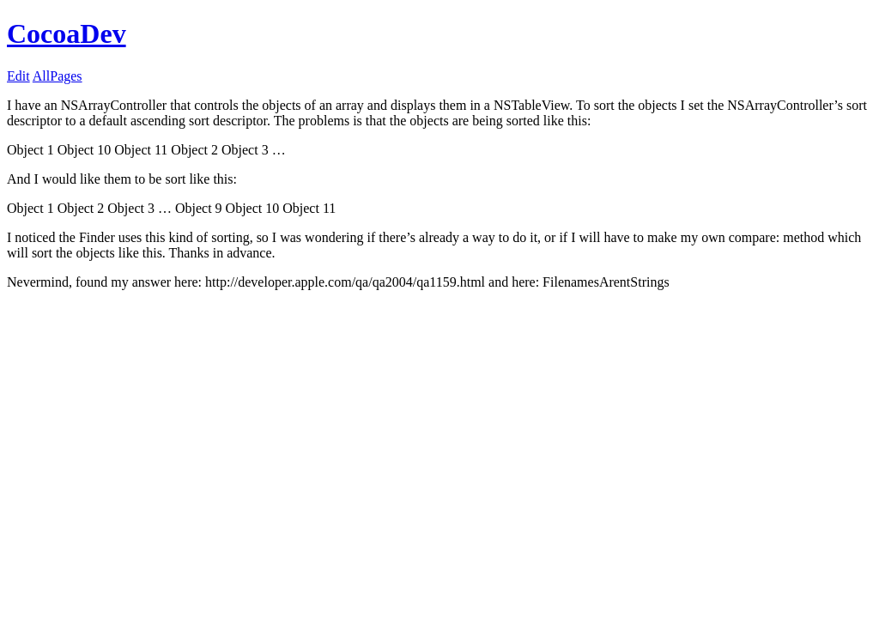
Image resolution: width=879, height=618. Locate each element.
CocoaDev (66, 33)
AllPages (57, 76)
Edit (18, 76)
